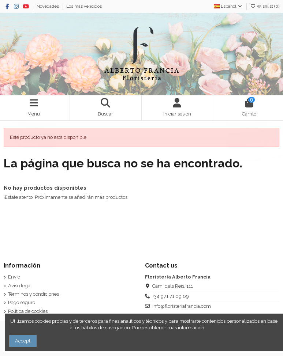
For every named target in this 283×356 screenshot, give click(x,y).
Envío (14, 277)
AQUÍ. (211, 327)
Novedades (48, 6)
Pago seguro (21, 302)
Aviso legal (20, 285)
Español (228, 6)
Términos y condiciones (33, 294)
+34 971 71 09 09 (170, 296)
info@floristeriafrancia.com (181, 306)
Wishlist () (264, 6)
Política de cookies (28, 311)
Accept (22, 341)
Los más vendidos (84, 6)
